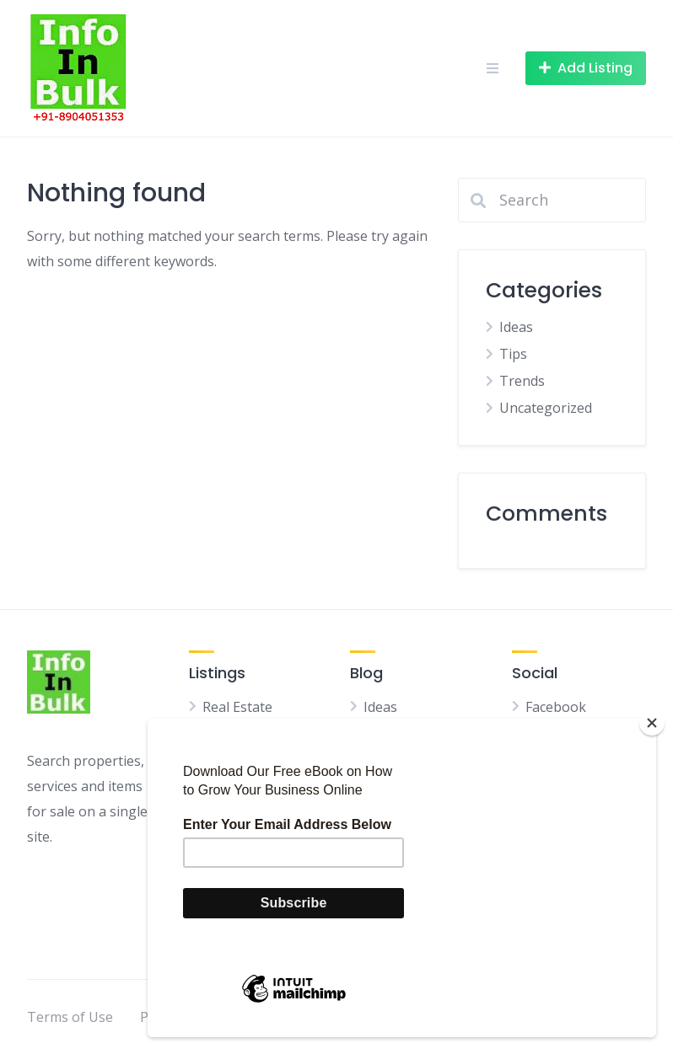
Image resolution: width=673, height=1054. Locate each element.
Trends (522, 381)
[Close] (652, 723)
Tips (513, 354)
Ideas (516, 327)
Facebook (555, 707)
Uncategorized (545, 408)
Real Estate (237, 707)
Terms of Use (70, 1017)
